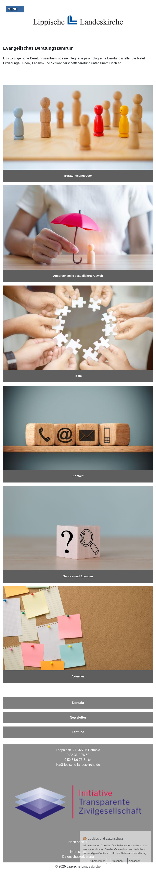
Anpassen (134, 860)
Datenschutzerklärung (78, 856)
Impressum (78, 851)
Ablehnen (117, 860)
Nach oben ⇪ (78, 842)
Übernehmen (97, 860)
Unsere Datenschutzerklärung (129, 853)
